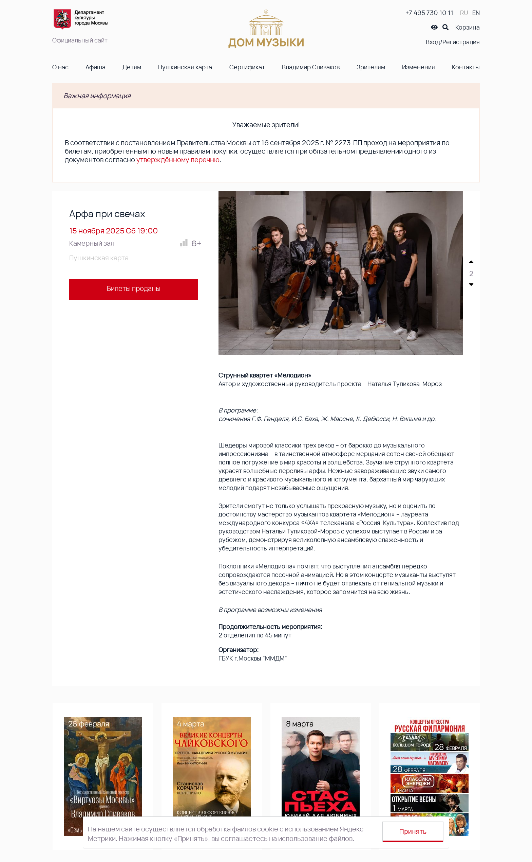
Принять (413, 831)
